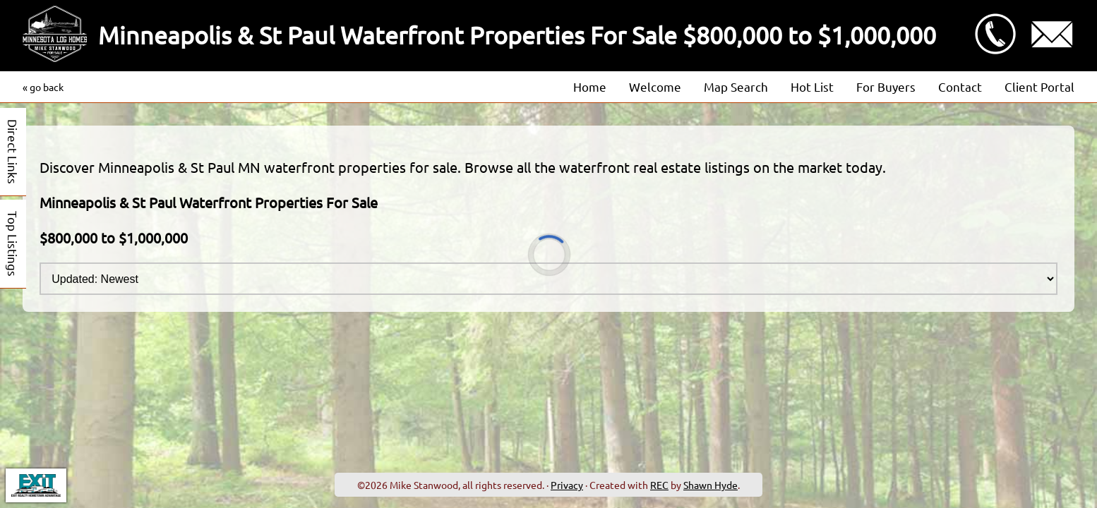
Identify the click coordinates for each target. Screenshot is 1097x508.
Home (589, 86)
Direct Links (13, 151)
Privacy (567, 484)
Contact (960, 86)
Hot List (812, 86)
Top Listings (13, 244)
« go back (43, 86)
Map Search (736, 86)
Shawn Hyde (710, 484)
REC (659, 484)
